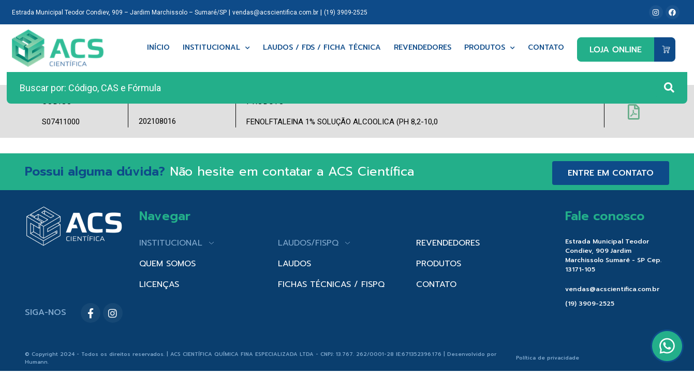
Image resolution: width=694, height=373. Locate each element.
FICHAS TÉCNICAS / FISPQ (331, 284)
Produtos (489, 48)
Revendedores (422, 48)
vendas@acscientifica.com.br (275, 12)
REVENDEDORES (448, 243)
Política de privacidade (547, 358)
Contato (546, 48)
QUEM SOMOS (167, 263)
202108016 (157, 121)
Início (158, 48)
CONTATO (436, 284)
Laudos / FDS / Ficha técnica (322, 48)
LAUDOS (294, 263)
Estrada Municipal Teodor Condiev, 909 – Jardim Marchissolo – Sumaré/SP (119, 12)
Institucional (216, 48)
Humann (36, 362)
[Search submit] (669, 87)
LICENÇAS (159, 284)
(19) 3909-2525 (345, 12)
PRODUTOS (438, 263)
